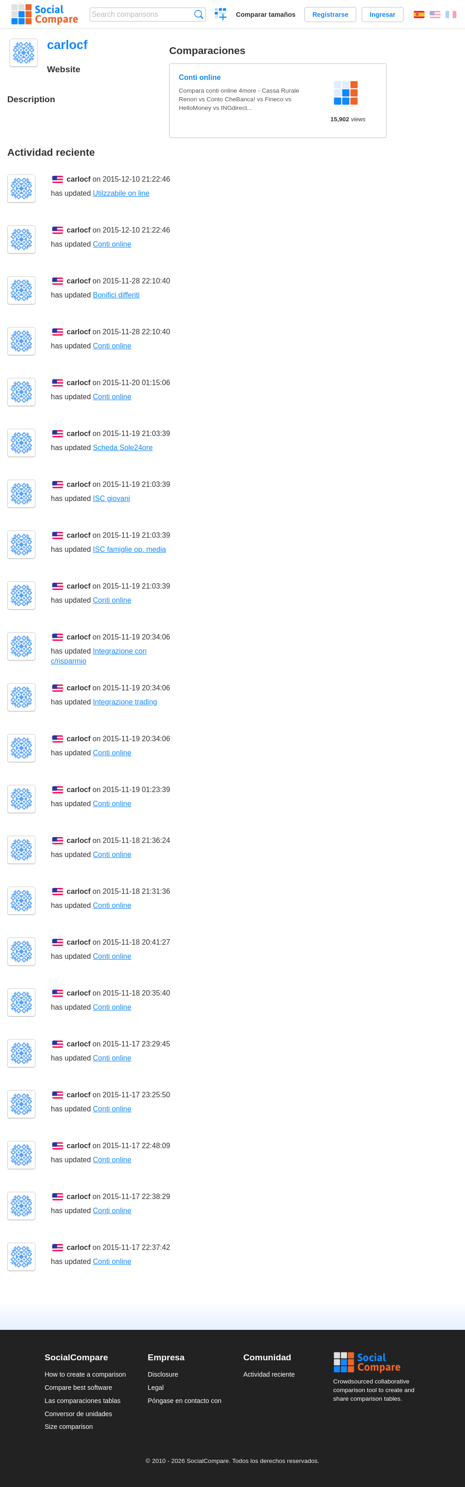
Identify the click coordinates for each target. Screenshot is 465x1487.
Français (450, 14)
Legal (155, 1387)
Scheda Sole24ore (123, 447)
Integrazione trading (125, 702)
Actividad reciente (269, 1374)
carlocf (78, 179)
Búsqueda (198, 14)
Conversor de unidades (78, 1414)
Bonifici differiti (116, 295)
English (435, 14)
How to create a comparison (85, 1374)
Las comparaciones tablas (82, 1400)
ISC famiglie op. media (129, 549)
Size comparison (69, 1426)
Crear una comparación (221, 15)
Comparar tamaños (266, 14)
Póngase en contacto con (184, 1400)
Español (419, 14)
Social (376, 1362)
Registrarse (330, 14)
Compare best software (78, 1387)
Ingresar (383, 14)
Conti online (200, 77)
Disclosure (163, 1374)
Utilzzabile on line (121, 193)
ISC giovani (111, 498)
